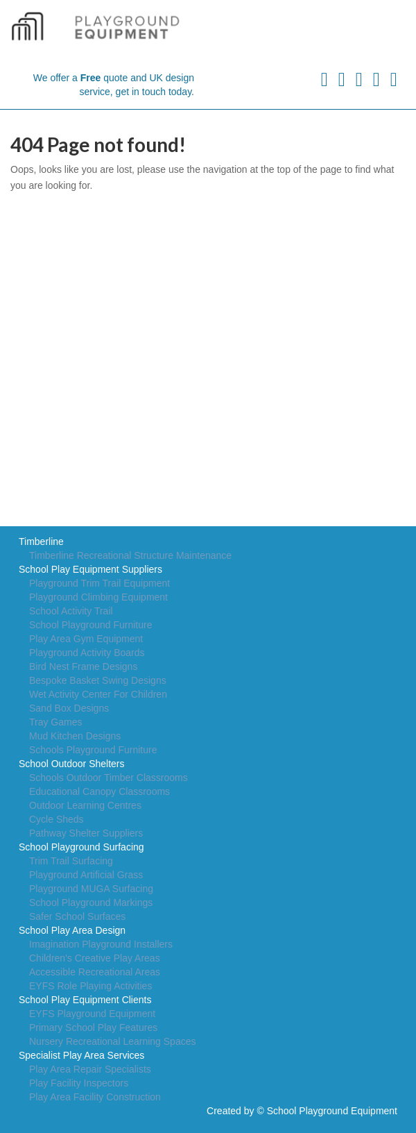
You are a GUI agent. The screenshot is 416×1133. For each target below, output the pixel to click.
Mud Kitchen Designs (75, 735)
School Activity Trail (71, 610)
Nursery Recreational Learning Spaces (112, 1041)
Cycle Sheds (56, 819)
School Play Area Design (72, 930)
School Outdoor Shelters (72, 763)
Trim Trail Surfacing (71, 860)
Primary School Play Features (93, 1027)
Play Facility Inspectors (78, 1083)
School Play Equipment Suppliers (90, 569)
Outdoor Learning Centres (85, 805)
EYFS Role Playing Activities (90, 985)
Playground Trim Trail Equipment (99, 583)
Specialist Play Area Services (81, 1055)
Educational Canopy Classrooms (99, 791)
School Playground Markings (91, 902)
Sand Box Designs (69, 708)
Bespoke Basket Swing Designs (97, 680)
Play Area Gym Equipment (86, 638)
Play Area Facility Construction (95, 1096)
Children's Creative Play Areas (94, 958)
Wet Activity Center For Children (98, 694)
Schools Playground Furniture (93, 749)
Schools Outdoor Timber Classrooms (108, 777)
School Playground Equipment (332, 1110)
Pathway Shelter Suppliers (86, 833)
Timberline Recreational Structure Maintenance (130, 555)
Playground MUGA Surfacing (91, 888)
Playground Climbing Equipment (98, 597)
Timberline (41, 541)
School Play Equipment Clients (85, 999)
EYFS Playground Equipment (92, 1013)
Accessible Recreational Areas (94, 971)
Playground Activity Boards (87, 652)
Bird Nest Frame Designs (83, 666)
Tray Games (56, 722)
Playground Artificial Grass (86, 874)
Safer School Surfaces (77, 916)
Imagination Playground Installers (101, 944)
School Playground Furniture (90, 624)
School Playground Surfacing (81, 847)
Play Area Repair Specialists (90, 1069)
